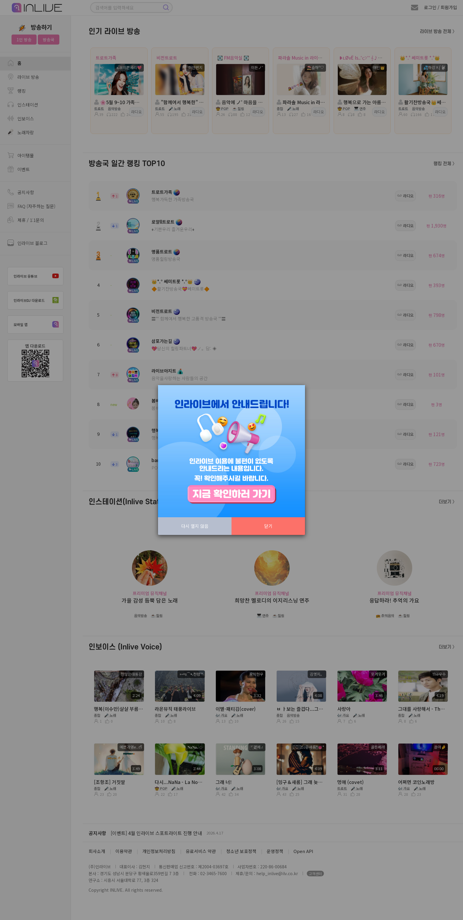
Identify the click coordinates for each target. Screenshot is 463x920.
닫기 (268, 526)
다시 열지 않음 (194, 526)
